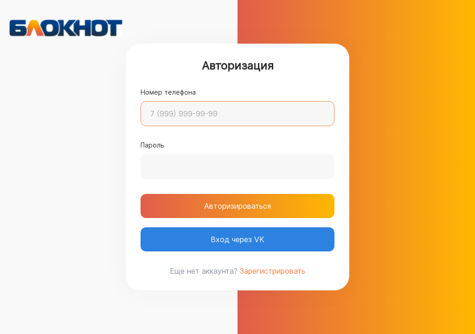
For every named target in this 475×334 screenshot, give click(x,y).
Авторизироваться (237, 206)
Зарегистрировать (272, 271)
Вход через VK (237, 239)
